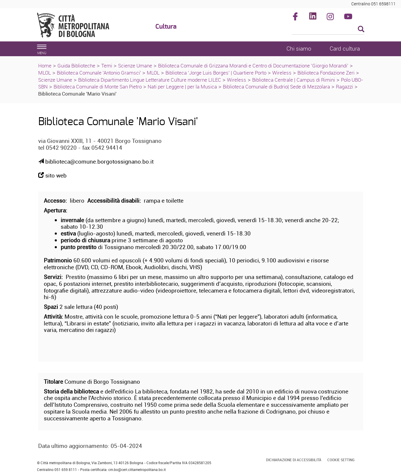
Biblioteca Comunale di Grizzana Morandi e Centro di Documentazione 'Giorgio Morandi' (253, 65)
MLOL (44, 72)
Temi (106, 65)
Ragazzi (344, 86)
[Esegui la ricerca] (361, 29)
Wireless (282, 72)
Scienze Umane (135, 65)
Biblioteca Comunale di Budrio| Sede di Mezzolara (276, 86)
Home (44, 65)
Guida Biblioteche (76, 65)
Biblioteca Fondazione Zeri (326, 72)
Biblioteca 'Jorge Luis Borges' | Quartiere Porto (215, 72)
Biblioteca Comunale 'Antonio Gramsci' (99, 72)
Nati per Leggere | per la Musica (182, 86)
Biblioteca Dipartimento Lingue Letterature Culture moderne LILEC (149, 79)
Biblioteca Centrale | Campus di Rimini (293, 79)
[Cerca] (328, 30)
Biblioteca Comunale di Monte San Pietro (98, 86)
